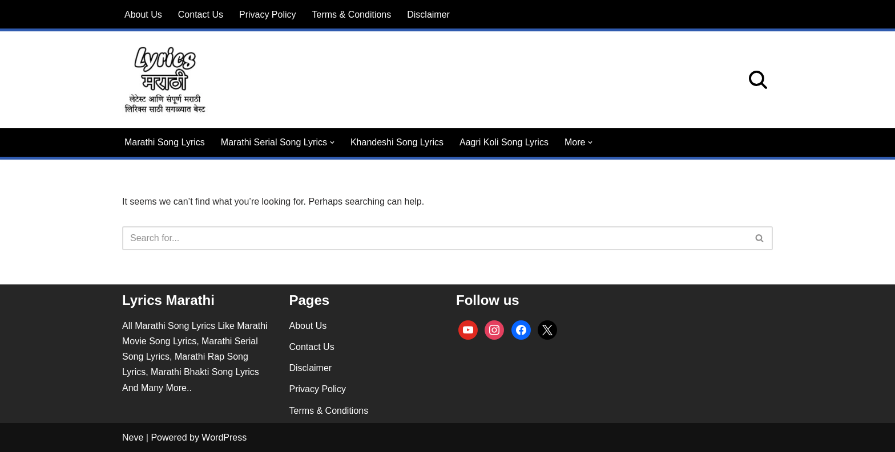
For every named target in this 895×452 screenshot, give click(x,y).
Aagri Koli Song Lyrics (504, 142)
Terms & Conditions (352, 14)
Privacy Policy (267, 14)
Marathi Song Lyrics (164, 142)
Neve (132, 437)
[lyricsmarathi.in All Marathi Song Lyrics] (165, 80)
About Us (143, 14)
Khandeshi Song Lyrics (397, 142)
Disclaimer (428, 14)
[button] (332, 142)
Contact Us (200, 14)
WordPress (224, 437)
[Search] (758, 80)
